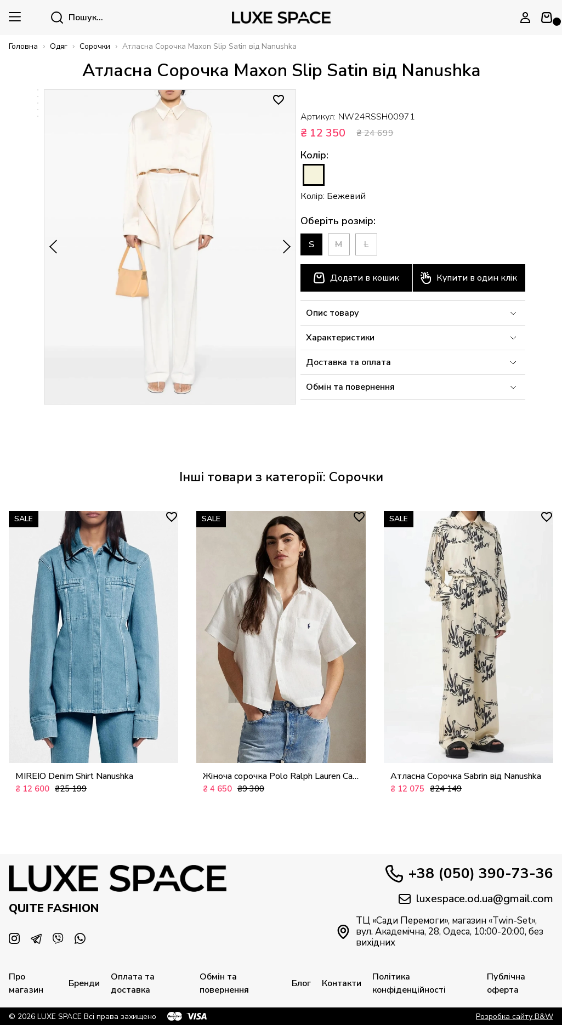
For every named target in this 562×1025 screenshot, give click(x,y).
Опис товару (413, 313)
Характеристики (413, 337)
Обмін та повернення (413, 387)
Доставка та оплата (413, 362)
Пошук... (77, 18)
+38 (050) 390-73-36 (469, 873)
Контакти (341, 983)
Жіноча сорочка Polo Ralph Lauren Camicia (281, 776)
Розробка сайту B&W (514, 1016)
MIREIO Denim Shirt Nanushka (74, 776)
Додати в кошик (356, 278)
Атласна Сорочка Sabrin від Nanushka (465, 776)
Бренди (84, 983)
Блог (301, 983)
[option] (37, 89)
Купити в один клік (469, 278)
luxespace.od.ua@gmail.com (476, 898)
